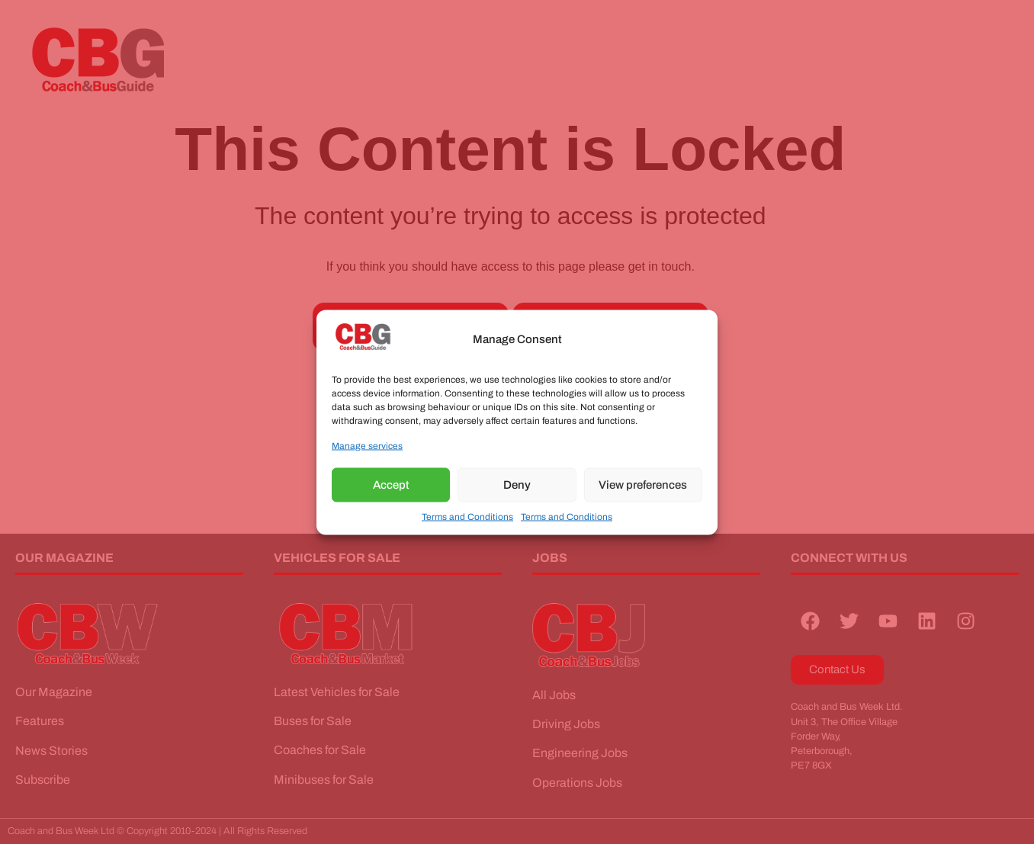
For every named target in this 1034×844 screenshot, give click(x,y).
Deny (517, 485)
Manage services (367, 445)
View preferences (643, 485)
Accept (391, 485)
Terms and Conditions (467, 516)
